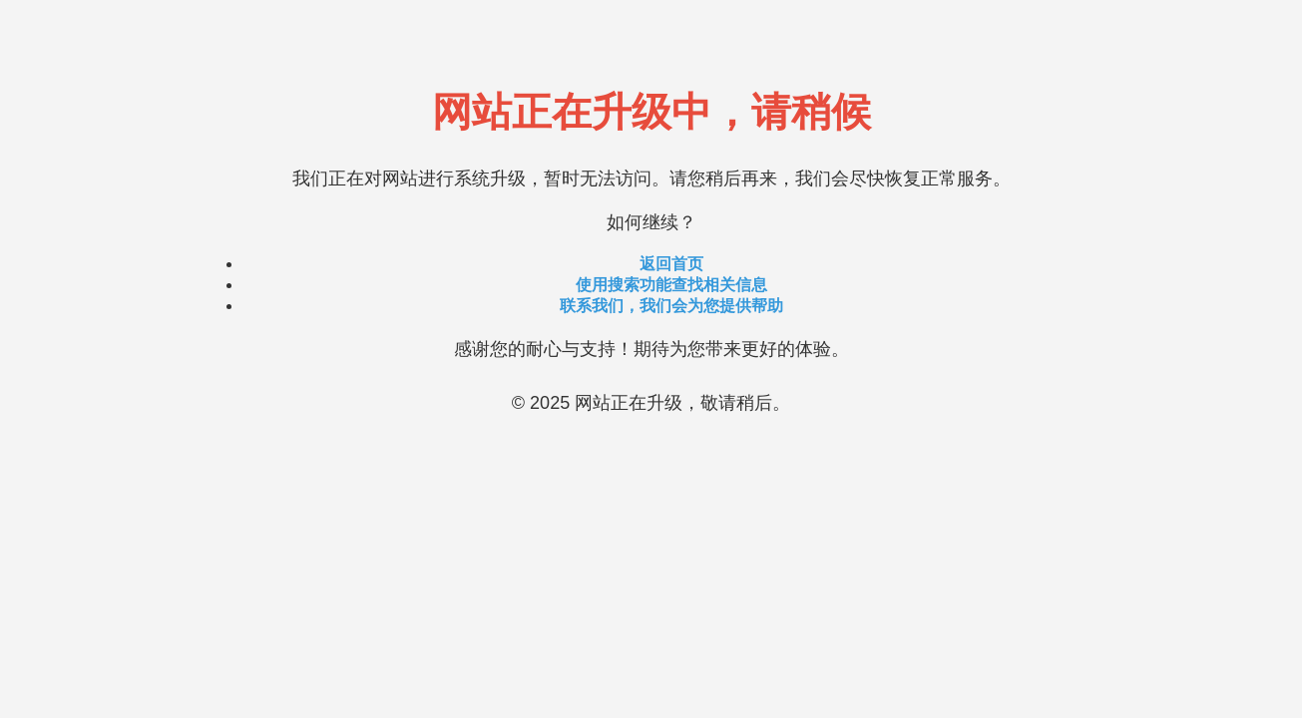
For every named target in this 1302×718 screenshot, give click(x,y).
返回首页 (671, 263)
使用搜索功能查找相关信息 (671, 284)
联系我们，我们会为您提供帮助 (671, 305)
